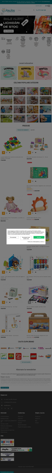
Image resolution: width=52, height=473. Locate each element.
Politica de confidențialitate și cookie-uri (36, 241)
